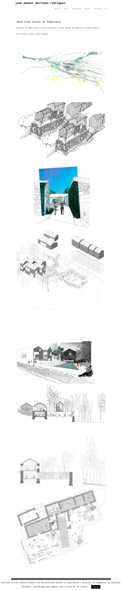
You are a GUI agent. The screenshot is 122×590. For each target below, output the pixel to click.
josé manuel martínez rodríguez (40, 3)
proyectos (76, 9)
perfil (57, 9)
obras (66, 9)
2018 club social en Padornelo (38, 22)
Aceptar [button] (96, 587)
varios (87, 9)
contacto (98, 9)
